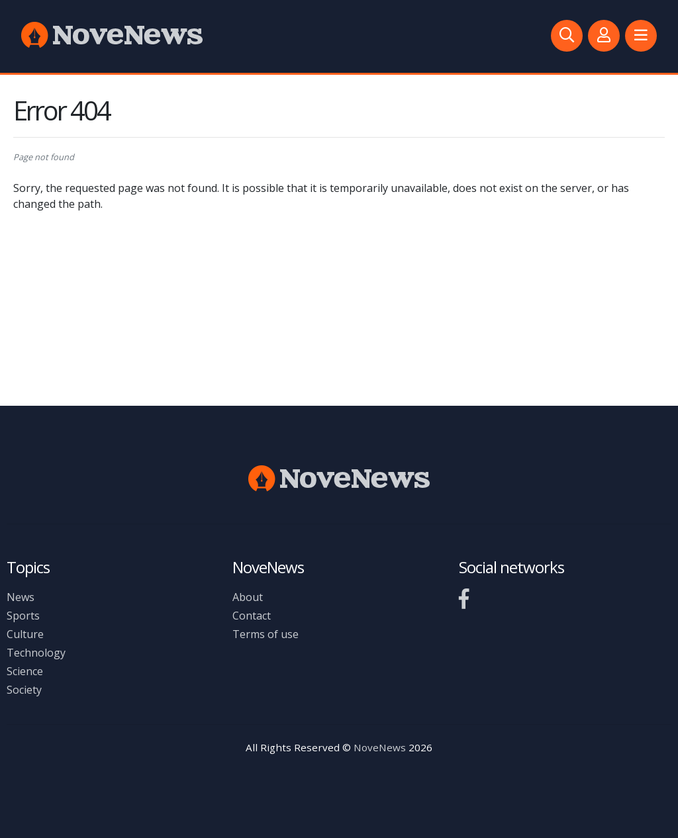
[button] (641, 36)
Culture (25, 634)
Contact (251, 615)
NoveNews (380, 747)
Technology (36, 652)
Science (25, 671)
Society (24, 689)
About (247, 597)
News (20, 597)
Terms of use (265, 634)
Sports (23, 615)
